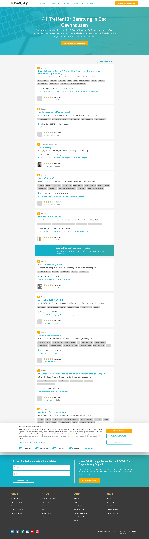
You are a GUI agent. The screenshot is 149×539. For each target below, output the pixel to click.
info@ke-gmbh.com (58, 315)
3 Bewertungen (48, 438)
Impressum (22, 529)
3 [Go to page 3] (101, 446)
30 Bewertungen (49, 240)
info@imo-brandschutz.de (45, 392)
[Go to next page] (113, 446)
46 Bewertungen (49, 204)
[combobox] (41, 467)
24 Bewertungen (49, 135)
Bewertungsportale (72, 506)
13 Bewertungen (49, 288)
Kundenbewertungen (72, 509)
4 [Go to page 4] (105, 446)
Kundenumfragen (16, 502)
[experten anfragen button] (126, 3)
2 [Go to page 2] (97, 446)
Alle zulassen (119, 517)
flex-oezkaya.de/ (58, 127)
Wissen (68, 498)
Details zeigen (89, 535)
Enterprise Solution (17, 509)
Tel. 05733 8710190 (43, 315)
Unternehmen (42, 502)
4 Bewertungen (48, 362)
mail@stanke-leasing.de (62, 158)
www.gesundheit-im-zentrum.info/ (87, 91)
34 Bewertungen (49, 100)
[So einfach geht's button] (89, 480)
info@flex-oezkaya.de (44, 127)
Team (39, 506)
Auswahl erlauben (119, 522)
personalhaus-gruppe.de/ (80, 231)
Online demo (99, 506)
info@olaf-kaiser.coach (44, 430)
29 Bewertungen (49, 166)
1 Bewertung (48, 323)
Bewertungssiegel (16, 498)
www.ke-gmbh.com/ (73, 315)
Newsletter (98, 502)
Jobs (39, 509)
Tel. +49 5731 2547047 (44, 158)
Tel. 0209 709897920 (44, 196)
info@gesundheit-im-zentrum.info (63, 91)
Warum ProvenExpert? (45, 498)
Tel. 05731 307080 (43, 231)
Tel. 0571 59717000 (43, 91)
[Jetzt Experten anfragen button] (74, 43)
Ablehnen (119, 529)
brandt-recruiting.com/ (65, 279)
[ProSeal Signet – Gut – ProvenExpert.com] (130, 502)
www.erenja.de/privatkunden (75, 196)
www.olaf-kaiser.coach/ (61, 430)
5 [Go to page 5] (109, 446)
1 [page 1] (93, 446)
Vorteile (13, 506)
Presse (97, 498)
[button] (43, 3)
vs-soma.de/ (55, 353)
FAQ (67, 502)
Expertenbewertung (101, 509)
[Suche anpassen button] (105, 61)
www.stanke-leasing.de (79, 158)
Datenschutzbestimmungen (36, 529)
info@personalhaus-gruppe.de (60, 231)
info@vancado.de (58, 196)
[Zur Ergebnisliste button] (23, 480)
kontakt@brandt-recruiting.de (46, 279)
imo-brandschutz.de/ (62, 392)
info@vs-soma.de (43, 353)
